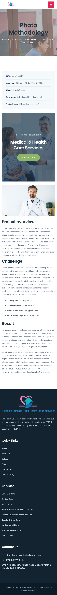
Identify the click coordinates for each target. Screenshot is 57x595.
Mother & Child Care (10, 525)
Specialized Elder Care (11, 530)
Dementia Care (8, 494)
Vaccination (7, 504)
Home (4, 449)
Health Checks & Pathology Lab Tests (18, 510)
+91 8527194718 (13, 560)
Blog (4, 464)
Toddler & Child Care (11, 520)
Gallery (5, 459)
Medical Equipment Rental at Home (17, 515)
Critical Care (7, 499)
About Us (6, 454)
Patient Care (7, 536)
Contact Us (7, 469)
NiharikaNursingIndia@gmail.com (21, 555)
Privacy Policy (8, 475)
